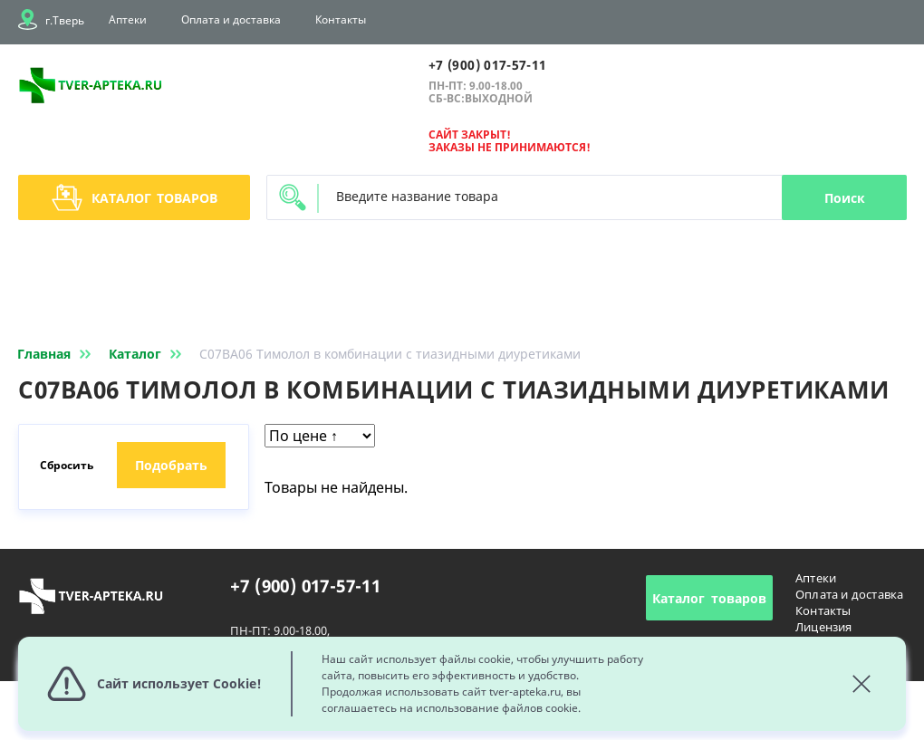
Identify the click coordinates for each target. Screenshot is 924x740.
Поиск (844, 198)
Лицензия (823, 627)
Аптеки (128, 19)
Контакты (340, 19)
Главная (57, 353)
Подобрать (171, 465)
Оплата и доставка (231, 19)
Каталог (134, 197)
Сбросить (66, 465)
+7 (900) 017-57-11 (487, 64)
